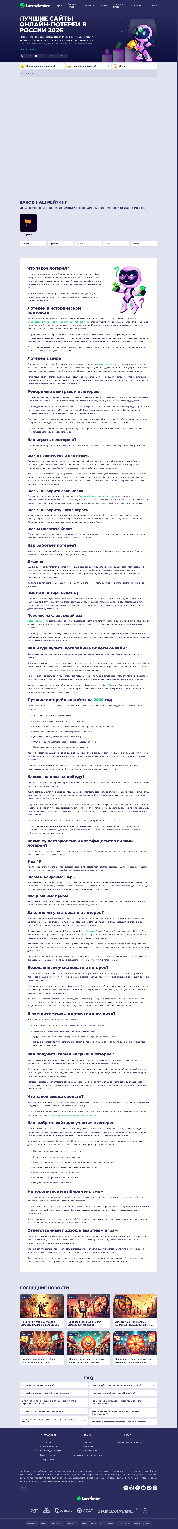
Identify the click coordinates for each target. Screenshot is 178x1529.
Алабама (90, 931)
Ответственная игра (87, 1450)
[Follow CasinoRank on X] (137, 1487)
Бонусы (87, 1442)
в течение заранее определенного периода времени (71, 1115)
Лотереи (58, 5)
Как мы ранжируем (49, 1455)
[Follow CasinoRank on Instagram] (131, 1487)
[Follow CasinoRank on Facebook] (125, 1487)
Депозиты (89, 5)
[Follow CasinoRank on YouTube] (143, 1487)
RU (23, 1488)
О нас (48, 1442)
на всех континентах (107, 364)
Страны (103, 5)
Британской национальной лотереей (96, 496)
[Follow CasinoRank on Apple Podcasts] (155, 1487)
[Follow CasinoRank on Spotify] (149, 1487)
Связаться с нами (48, 1446)
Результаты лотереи (73, 5)
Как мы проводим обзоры (48, 1450)
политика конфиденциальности (87, 1455)
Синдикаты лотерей (118, 5)
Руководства (135, 5)
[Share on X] (26, 56)
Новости (153, 5)
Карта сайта (48, 1459)
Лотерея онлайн (35, 621)
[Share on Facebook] (40, 56)
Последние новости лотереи (127, 1442)
